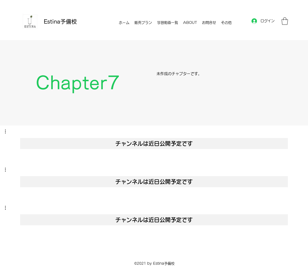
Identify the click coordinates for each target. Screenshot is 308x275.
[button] (285, 21)
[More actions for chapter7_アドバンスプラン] (8, 207)
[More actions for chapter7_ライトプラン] (8, 131)
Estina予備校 (60, 21)
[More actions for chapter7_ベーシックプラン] (8, 169)
